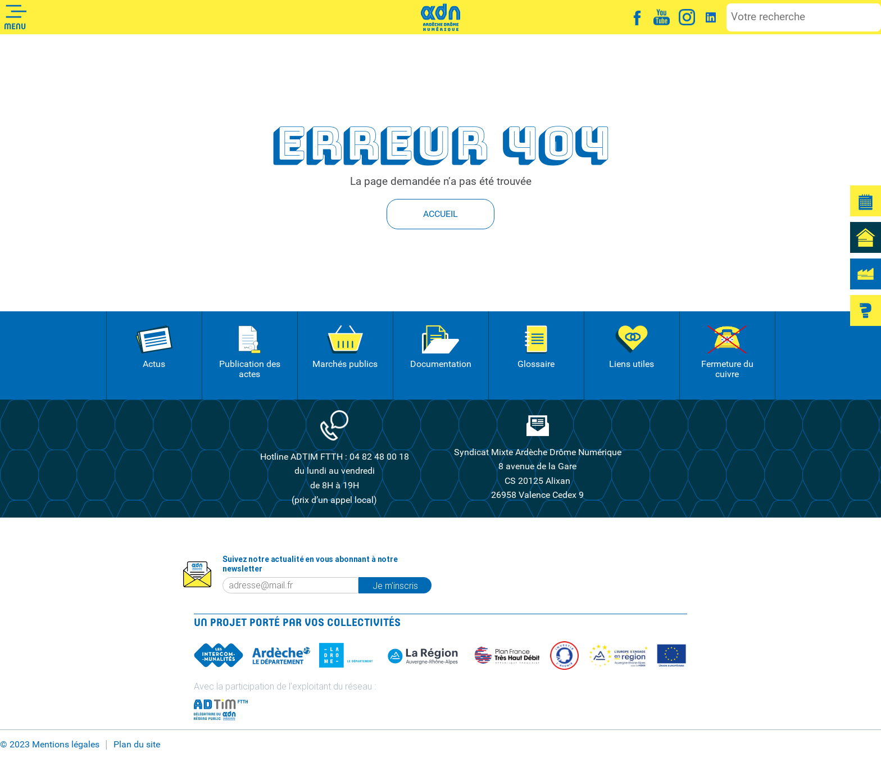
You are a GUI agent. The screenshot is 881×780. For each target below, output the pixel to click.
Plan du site (136, 744)
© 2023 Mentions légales (49, 744)
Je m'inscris (395, 585)
